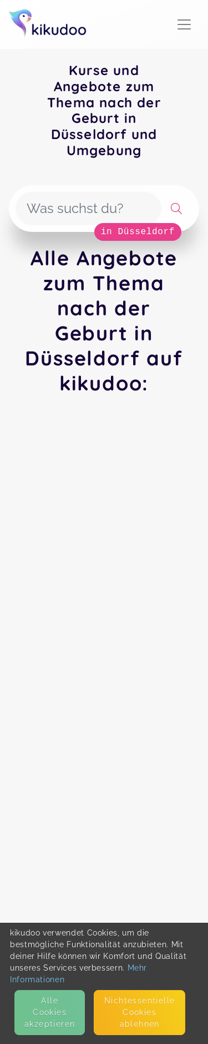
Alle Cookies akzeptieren (49, 1012)
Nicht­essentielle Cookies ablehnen (139, 1012)
